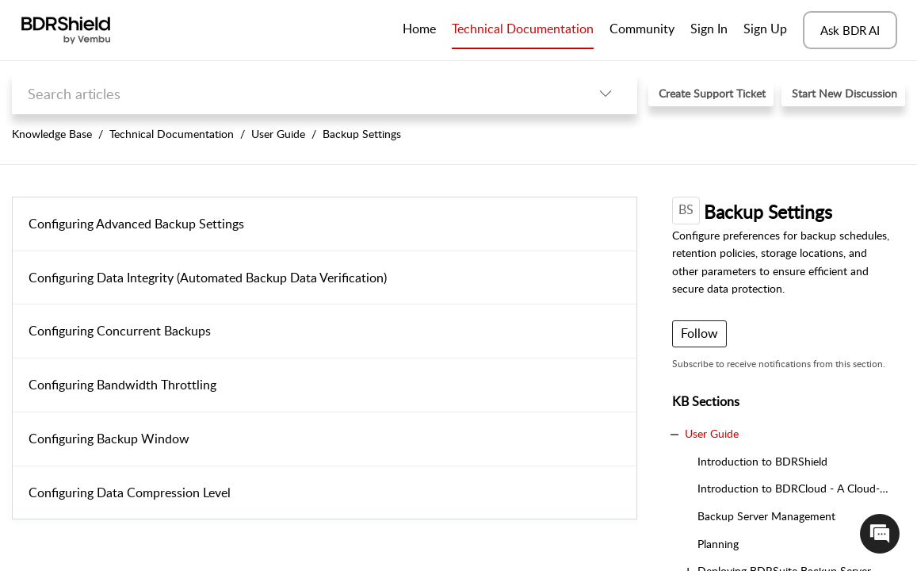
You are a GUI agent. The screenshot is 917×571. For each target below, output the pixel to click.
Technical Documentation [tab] (523, 28)
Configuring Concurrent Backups (120, 330)
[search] (293, 93)
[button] (605, 93)
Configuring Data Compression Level (130, 492)
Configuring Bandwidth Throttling (122, 384)
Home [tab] (419, 28)
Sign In (709, 28)
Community (641, 28)
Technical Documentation (171, 133)
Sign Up (765, 28)
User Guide (278, 133)
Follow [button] (699, 333)
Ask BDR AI (850, 30)
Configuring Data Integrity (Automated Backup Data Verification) (208, 277)
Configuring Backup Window (109, 438)
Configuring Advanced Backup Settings (136, 223)
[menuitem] (709, 30)
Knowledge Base (52, 133)
